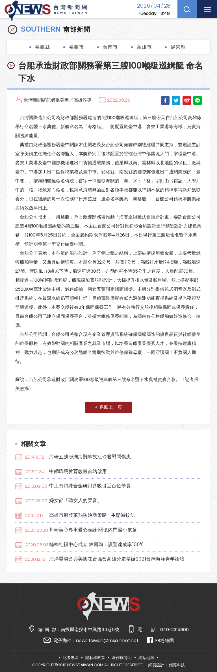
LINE (197, 100)
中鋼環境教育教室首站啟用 (78, 471)
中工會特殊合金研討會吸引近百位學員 (90, 485)
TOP (206, 651)
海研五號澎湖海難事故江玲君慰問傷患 (90, 456)
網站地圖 (146, 657)
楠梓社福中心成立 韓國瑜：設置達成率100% (96, 544)
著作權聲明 (122, 657)
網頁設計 (156, 665)
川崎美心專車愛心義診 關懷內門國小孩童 (93, 529)
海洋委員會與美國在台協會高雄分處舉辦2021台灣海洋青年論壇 (117, 558)
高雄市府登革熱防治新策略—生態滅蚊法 (92, 515)
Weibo (187, 100)
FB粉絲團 (160, 640)
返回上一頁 (110, 407)
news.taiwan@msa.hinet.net (107, 640)
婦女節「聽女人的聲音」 (75, 500)
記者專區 (71, 657)
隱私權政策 (95, 657)
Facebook (165, 100)
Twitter (176, 100)
